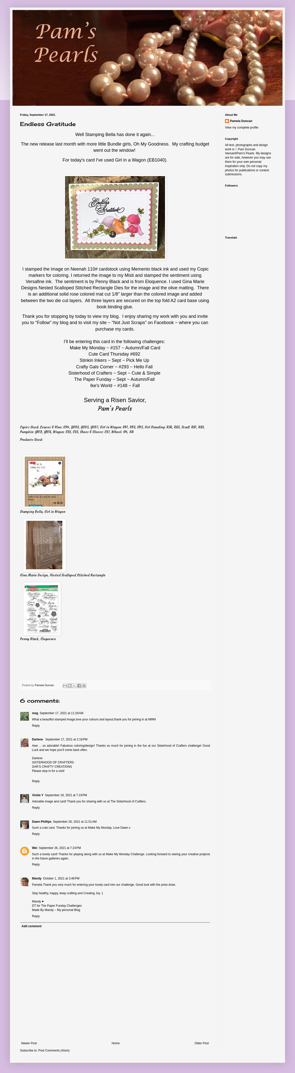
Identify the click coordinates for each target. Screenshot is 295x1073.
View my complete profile (241, 127)
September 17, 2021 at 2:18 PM (66, 739)
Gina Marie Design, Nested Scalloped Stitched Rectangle (63, 575)
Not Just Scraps (129, 322)
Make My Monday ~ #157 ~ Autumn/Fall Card (115, 347)
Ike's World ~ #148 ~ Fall (115, 385)
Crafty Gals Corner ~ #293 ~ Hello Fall (114, 366)
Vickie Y (38, 795)
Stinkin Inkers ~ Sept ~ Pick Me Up (114, 360)
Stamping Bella (100, 134)
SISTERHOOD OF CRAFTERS (53, 762)
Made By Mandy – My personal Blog (56, 910)
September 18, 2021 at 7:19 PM (66, 795)
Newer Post (29, 1043)
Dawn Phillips (42, 821)
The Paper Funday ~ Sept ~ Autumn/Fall (114, 379)
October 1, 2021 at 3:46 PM (61, 878)
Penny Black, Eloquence (38, 639)
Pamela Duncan (241, 121)
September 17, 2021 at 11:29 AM (61, 713)
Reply (36, 725)
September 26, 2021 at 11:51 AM (74, 821)
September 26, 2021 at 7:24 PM (60, 848)
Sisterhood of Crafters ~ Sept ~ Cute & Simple (114, 373)
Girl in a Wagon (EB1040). (141, 160)
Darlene (38, 739)
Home (116, 1043)
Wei (34, 848)
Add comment (32, 926)
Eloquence (155, 281)
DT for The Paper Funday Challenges (57, 905)
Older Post (201, 1043)
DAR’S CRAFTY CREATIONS (52, 766)
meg (35, 713)
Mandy (37, 878)
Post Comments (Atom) (54, 1050)
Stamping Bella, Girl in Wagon (42, 512)
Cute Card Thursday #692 (115, 354)
